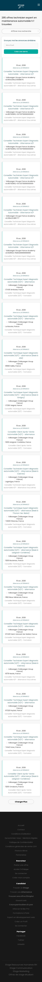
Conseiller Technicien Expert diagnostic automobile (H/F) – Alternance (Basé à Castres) (21, 471)
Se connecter (21, 873)
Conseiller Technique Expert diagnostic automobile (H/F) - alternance (21, 280)
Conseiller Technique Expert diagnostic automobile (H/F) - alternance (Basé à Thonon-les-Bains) (21, 510)
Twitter (21, 940)
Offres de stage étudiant (21, 974)
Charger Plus (21, 801)
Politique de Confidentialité (21, 842)
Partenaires (21, 855)
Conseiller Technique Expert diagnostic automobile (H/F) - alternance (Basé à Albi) (21, 355)
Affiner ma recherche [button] (21, 31)
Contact (21, 829)
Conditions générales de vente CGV (21, 846)
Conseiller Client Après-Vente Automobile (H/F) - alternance (21, 433)
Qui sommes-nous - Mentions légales (21, 838)
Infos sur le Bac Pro (21, 909)
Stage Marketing (21, 971)
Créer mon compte (21, 877)
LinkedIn (21, 944)
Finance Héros (21, 850)
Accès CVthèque (21, 869)
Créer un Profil (21, 921)
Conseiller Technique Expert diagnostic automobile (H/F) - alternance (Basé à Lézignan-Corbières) (21, 550)
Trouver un (21, 888)
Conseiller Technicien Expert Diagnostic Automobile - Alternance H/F (21, 72)
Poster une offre (21, 865)
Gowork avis (21, 900)
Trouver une (21, 892)
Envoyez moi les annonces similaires (20, 40)
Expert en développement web (21, 917)
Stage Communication (21, 968)
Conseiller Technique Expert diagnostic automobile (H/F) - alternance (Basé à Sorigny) (21, 395)
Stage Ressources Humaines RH (21, 964)
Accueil (21, 825)
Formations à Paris (21, 913)
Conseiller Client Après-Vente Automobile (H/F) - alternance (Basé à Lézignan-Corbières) (21, 776)
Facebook (21, 936)
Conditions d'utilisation (21, 834)
